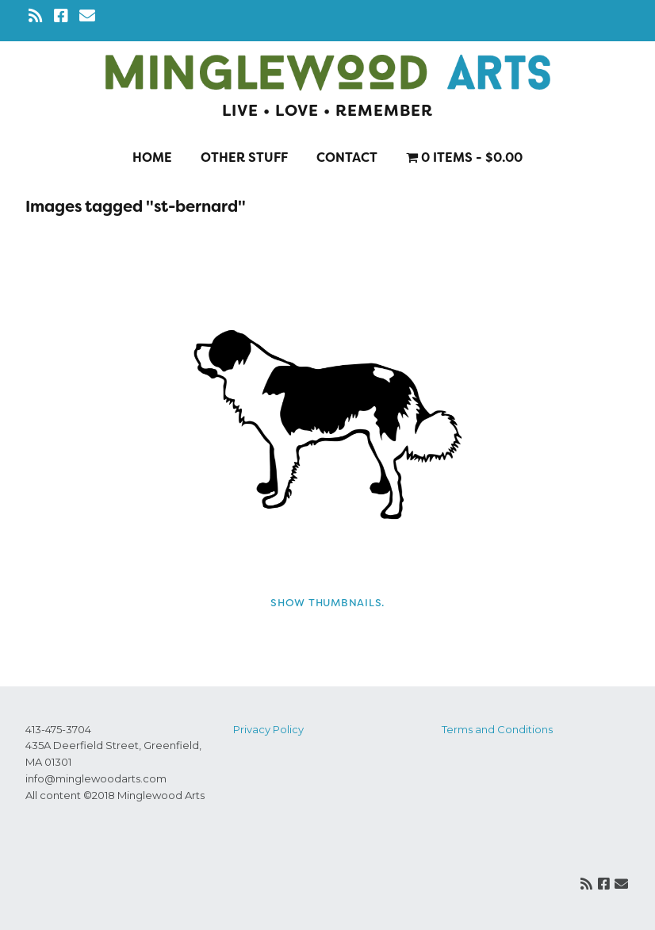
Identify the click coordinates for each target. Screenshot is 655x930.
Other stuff (244, 157)
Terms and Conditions (497, 729)
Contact (346, 157)
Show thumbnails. (327, 602)
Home (152, 157)
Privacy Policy (268, 729)
